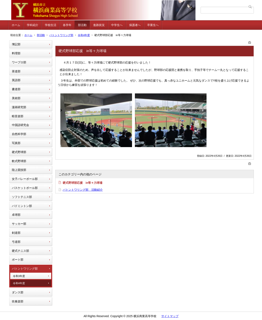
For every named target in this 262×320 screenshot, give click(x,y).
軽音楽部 (17, 116)
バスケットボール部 (25, 188)
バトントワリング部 (61, 35)
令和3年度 (19, 276)
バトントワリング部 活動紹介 (83, 189)
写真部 (16, 143)
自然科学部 (19, 134)
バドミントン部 (22, 206)
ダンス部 (17, 292)
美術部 (16, 98)
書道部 (16, 89)
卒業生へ (153, 25)
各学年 (67, 25)
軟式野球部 (19, 161)
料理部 (16, 53)
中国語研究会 (20, 125)
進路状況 (99, 25)
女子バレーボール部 (25, 178)
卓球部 (16, 214)
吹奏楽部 (17, 301)
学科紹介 (32, 25)
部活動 (82, 25)
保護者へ (135, 25)
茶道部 (16, 71)
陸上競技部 (19, 169)
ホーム (16, 25)
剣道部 (16, 232)
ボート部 (17, 259)
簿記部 (16, 44)
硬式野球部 (19, 152)
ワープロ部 (19, 62)
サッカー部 (19, 223)
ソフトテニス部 (22, 197)
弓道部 (16, 241)
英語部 (16, 80)
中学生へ (117, 25)
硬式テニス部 (20, 250)
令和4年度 (84, 35)
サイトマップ (169, 316)
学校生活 (50, 25)
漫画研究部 (19, 107)
